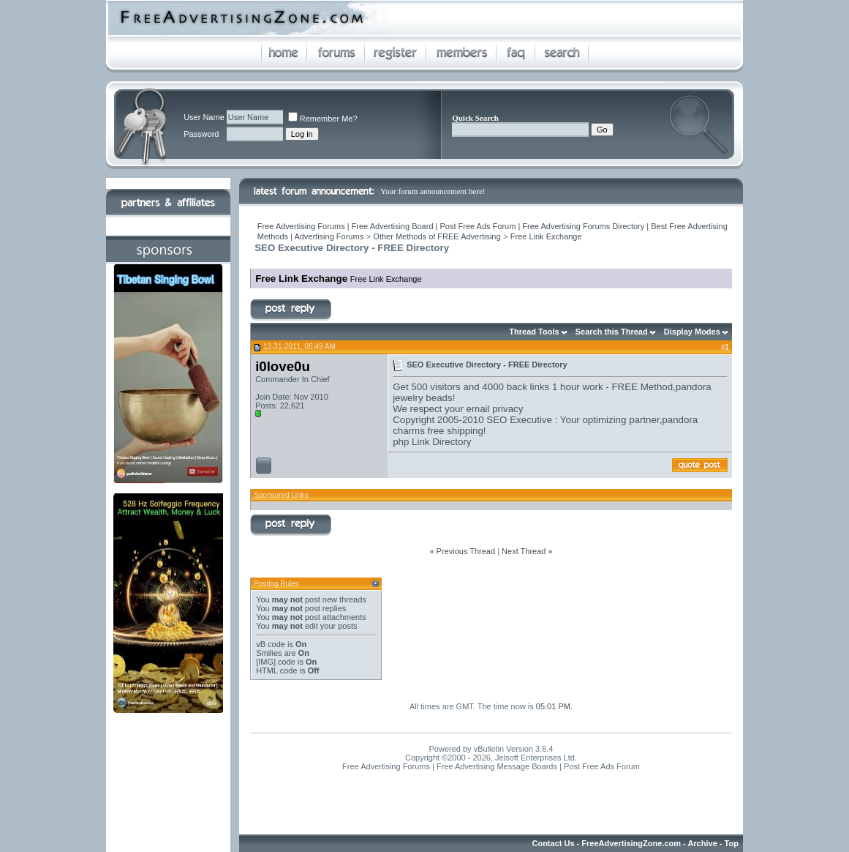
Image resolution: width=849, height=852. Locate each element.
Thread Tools (534, 331)
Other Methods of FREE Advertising (436, 236)
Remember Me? (323, 118)
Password (201, 134)
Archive (702, 843)
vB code (270, 644)
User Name (204, 117)
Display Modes (692, 331)
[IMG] (266, 661)
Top (732, 843)
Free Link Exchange (546, 236)
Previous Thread (466, 551)
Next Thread (524, 551)
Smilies (269, 653)
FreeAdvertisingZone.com (631, 843)
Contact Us (553, 843)
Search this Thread (612, 331)
